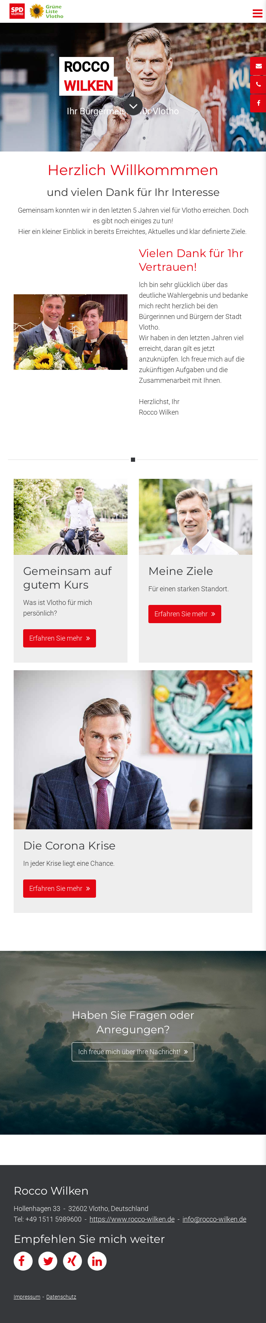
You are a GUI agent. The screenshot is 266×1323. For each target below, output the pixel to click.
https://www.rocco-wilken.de (132, 1219)
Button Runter (133, 102)
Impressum (27, 1297)
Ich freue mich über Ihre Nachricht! (129, 1052)
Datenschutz (61, 1297)
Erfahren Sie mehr (55, 638)
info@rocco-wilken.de (214, 1219)
